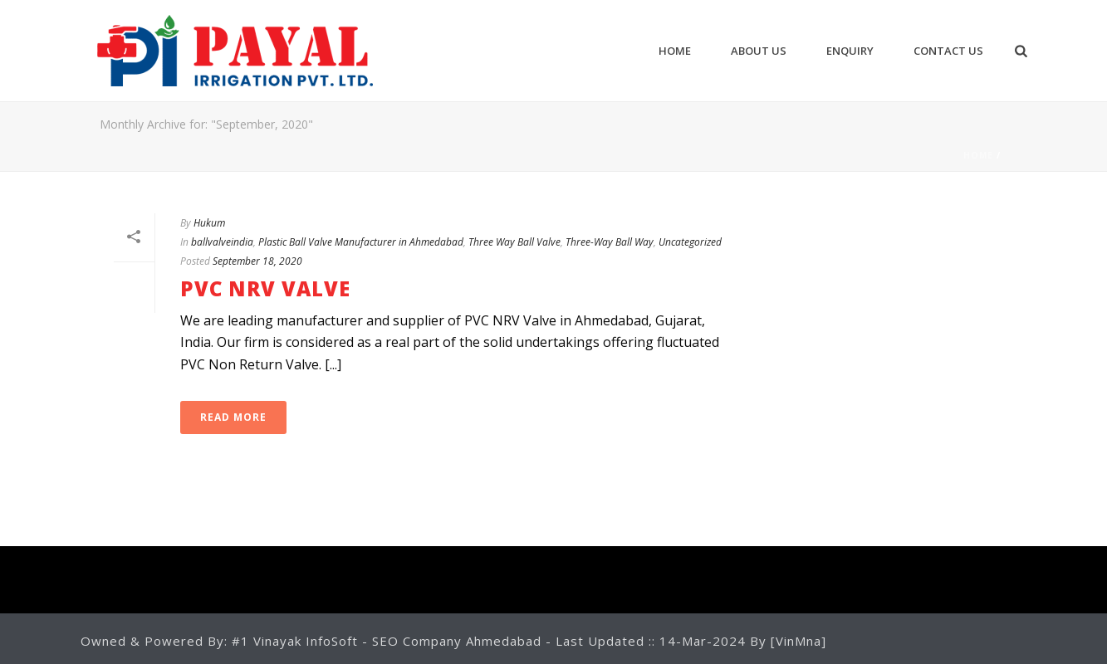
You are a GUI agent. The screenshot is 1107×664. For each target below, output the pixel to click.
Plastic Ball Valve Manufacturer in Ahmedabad (360, 242)
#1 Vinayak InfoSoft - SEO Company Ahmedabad (389, 640)
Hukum (209, 223)
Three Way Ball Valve (514, 242)
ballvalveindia (222, 242)
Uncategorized (690, 242)
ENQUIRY (850, 50)
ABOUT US (758, 50)
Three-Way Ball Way (610, 242)
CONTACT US (948, 50)
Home (675, 50)
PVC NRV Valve (265, 288)
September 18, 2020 (257, 261)
